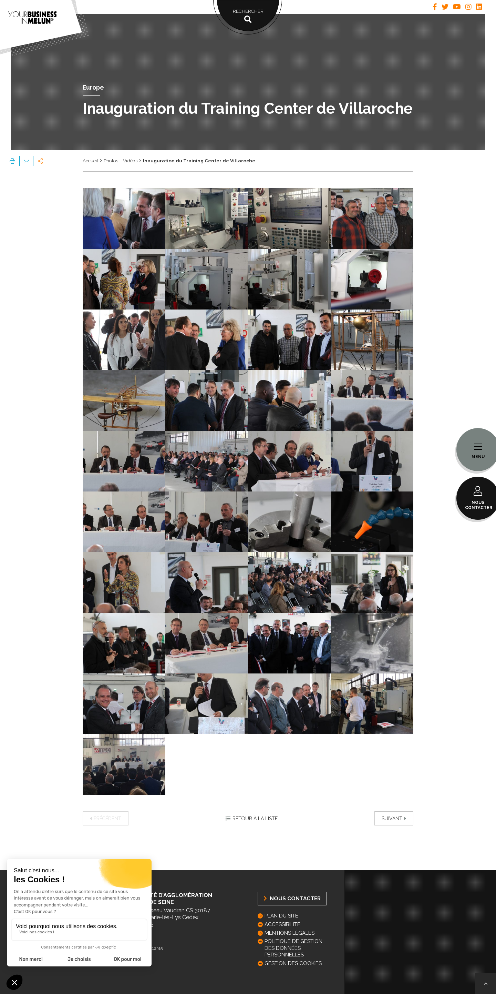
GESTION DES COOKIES (293, 963)
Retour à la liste (252, 818)
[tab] (435, 7)
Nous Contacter (292, 898)
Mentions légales (289, 933)
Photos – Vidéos (120, 160)
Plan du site (281, 916)
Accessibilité (282, 924)
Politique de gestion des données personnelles (293, 947)
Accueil (90, 160)
